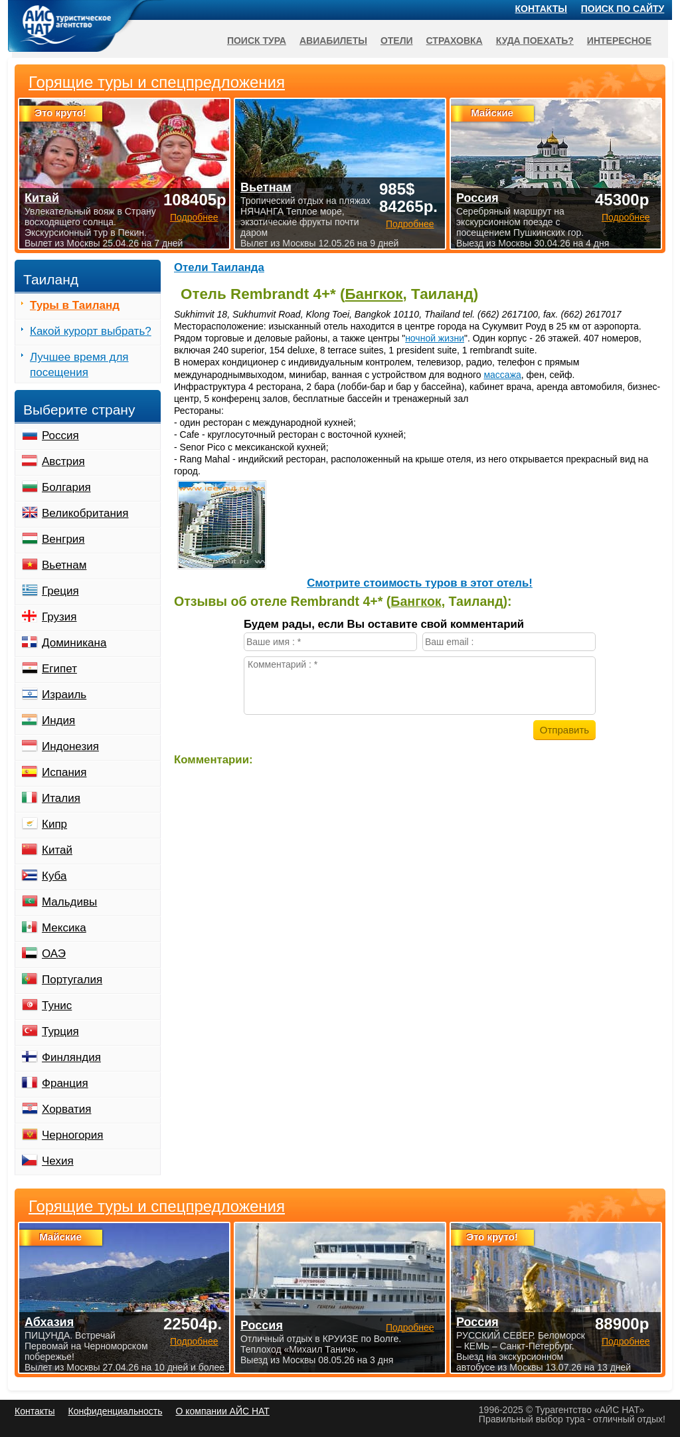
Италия (61, 798)
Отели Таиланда (219, 267)
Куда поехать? (535, 40)
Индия (58, 720)
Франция (65, 1083)
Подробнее (194, 1341)
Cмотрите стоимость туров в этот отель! (420, 583)
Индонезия (70, 746)
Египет (59, 668)
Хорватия (66, 1109)
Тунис (57, 1005)
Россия (60, 435)
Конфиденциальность (115, 1411)
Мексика (64, 927)
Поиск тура (256, 40)
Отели (397, 40)
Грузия (59, 617)
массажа (502, 374)
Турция (60, 1031)
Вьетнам (64, 565)
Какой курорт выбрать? (90, 331)
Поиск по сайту (623, 8)
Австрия (63, 461)
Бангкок (373, 294)
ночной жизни (434, 338)
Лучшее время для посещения (79, 365)
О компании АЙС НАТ (223, 1411)
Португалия (72, 979)
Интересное (619, 40)
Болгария (66, 487)
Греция (60, 591)
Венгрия (63, 539)
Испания (64, 772)
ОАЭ (54, 953)
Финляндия (71, 1057)
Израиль (64, 694)
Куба (54, 876)
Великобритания (85, 513)
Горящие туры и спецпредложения (157, 1206)
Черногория (73, 1135)
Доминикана (74, 642)
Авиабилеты (333, 40)
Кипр (54, 824)
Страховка (454, 40)
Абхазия (49, 1322)
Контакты (541, 8)
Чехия (58, 1161)
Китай (57, 850)
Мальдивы (69, 902)
